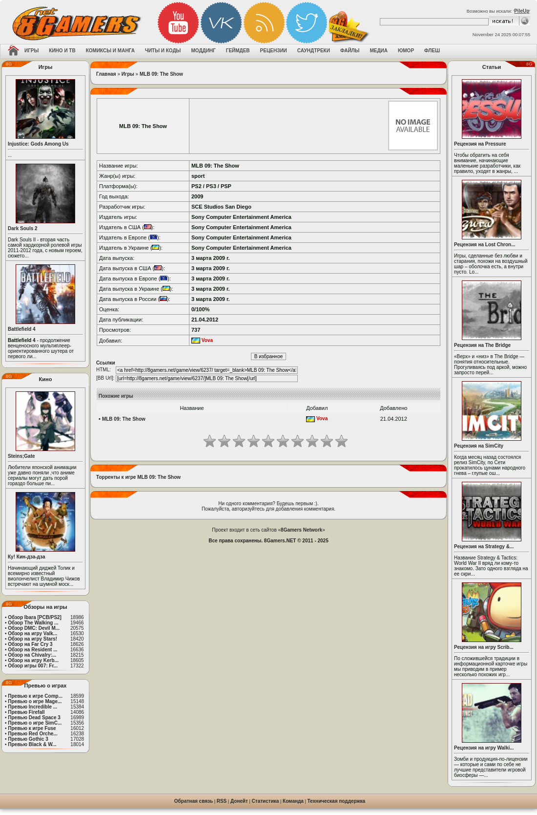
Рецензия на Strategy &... (484, 546)
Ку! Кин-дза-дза (26, 556)
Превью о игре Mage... (35, 701)
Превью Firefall (26, 712)
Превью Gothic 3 (28, 739)
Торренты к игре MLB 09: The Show (138, 477)
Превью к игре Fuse (32, 728)
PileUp (521, 11)
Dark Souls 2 (23, 228)
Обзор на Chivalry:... (32, 655)
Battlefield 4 (22, 329)
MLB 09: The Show (161, 74)
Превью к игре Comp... (35, 696)
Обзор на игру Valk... (32, 633)
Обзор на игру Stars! (32, 639)
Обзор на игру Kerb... (33, 660)
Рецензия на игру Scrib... (484, 647)
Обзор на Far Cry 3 (30, 644)
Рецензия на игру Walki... (484, 748)
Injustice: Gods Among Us (38, 144)
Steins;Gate (21, 456)
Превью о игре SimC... (35, 723)
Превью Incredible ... (32, 706)
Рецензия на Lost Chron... (485, 244)
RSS (222, 801)
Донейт (239, 801)
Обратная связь (193, 801)
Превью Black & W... (32, 744)
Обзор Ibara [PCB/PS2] (35, 617)
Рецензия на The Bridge (482, 345)
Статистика (265, 801)
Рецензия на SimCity (478, 446)
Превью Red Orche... (32, 733)
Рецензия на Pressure (480, 144)
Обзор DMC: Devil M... (34, 628)
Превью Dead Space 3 (34, 717)
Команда (293, 801)
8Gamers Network (301, 530)
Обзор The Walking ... (33, 622)
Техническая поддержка (337, 801)
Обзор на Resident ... (32, 649)
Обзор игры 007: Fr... (33, 665)
